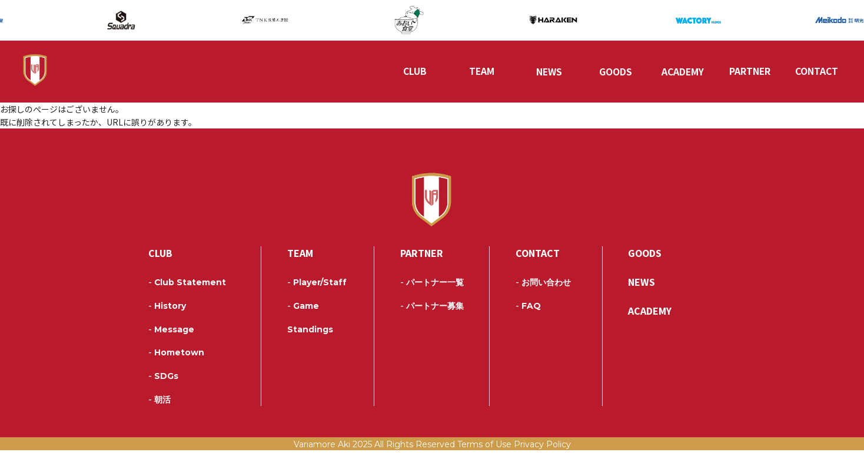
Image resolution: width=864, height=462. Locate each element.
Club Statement (187, 294)
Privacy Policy (542, 456)
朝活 (159, 411)
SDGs (163, 387)
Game (303, 317)
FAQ (528, 317)
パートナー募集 (432, 317)
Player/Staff (317, 294)
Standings (310, 341)
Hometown (176, 364)
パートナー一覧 (432, 294)
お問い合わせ (543, 294)
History (167, 317)
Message (171, 341)
